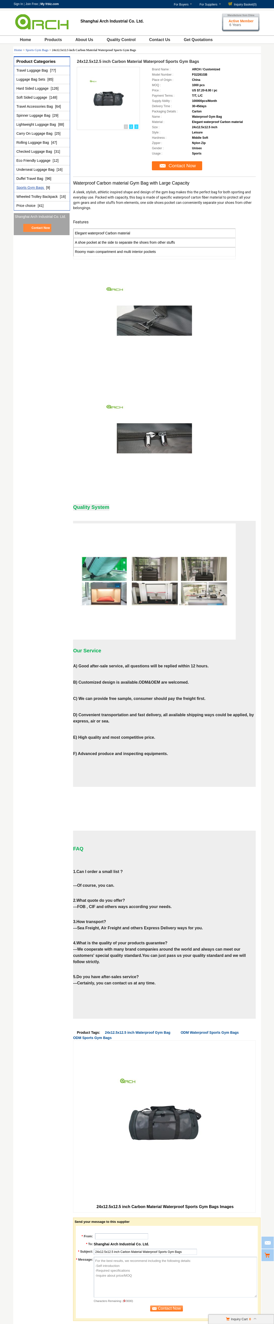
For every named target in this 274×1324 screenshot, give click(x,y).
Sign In (18, 4)
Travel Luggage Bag (33, 70)
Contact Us (159, 40)
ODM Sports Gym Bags (92, 1038)
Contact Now (41, 228)
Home (25, 40)
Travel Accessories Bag (35, 106)
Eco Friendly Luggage (34, 161)
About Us (84, 40)
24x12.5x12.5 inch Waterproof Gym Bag (137, 1033)
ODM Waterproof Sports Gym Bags (210, 1033)
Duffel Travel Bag (30, 179)
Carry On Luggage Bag (35, 133)
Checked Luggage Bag (35, 152)
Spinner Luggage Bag (34, 115)
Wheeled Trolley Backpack (38, 197)
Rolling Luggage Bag (33, 142)
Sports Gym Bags (37, 50)
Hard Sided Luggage (33, 88)
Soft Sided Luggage (32, 97)
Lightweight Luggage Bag (37, 124)
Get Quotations (198, 40)
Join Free (32, 4)
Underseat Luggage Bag (36, 170)
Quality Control (121, 40)
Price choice (27, 206)
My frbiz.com (49, 4)
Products (53, 40)
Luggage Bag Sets (31, 79)
